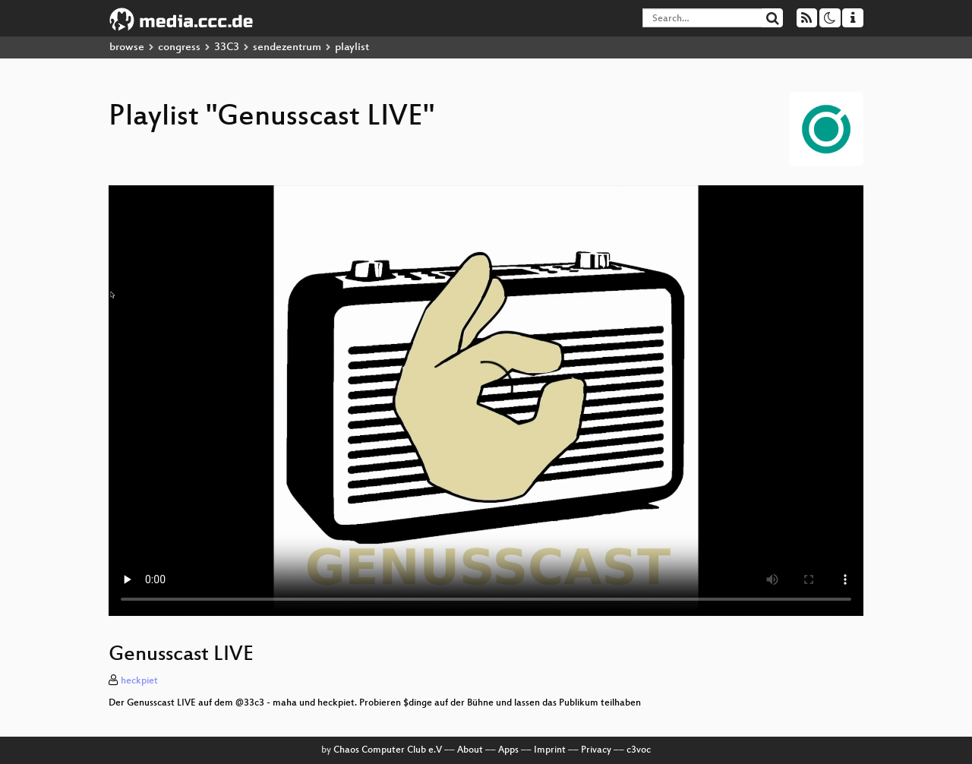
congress (179, 47)
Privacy (596, 750)
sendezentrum (287, 47)
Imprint (550, 750)
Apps (508, 750)
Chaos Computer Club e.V (387, 750)
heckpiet (139, 681)
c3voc (638, 750)
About (470, 750)
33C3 (226, 47)
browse (126, 47)
